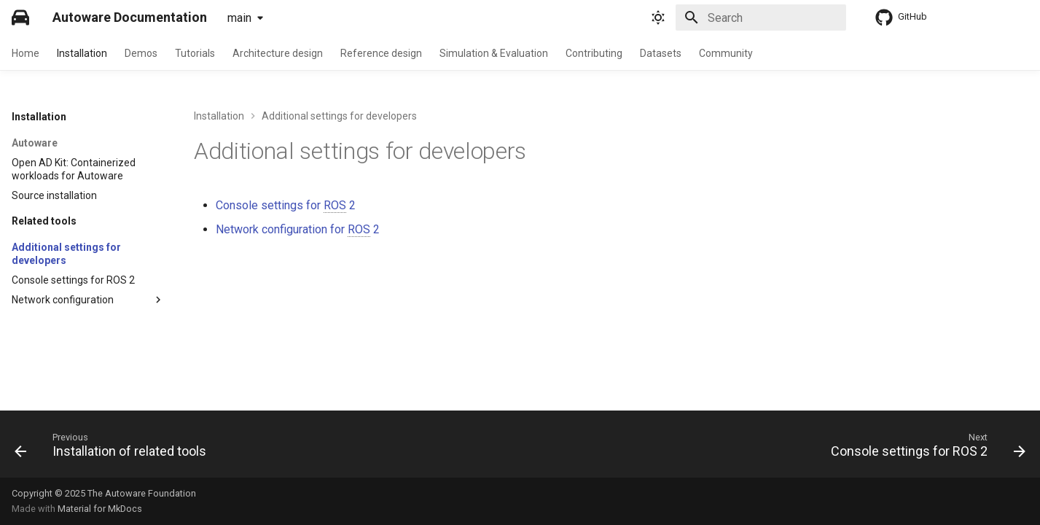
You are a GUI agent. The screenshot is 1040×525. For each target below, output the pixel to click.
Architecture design (277, 53)
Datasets (660, 53)
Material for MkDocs (100, 508)
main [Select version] (239, 18)
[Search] (761, 17)
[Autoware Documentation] (20, 17)
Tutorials (195, 53)
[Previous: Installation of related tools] (115, 448)
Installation (82, 53)
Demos (141, 53)
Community (726, 53)
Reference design (381, 53)
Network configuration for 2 (298, 229)
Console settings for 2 (286, 205)
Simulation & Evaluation (493, 53)
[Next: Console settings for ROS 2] (923, 448)
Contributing (594, 53)
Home (25, 53)
